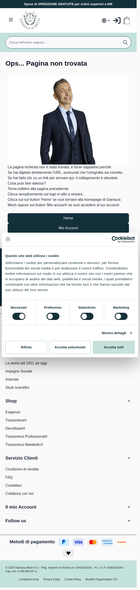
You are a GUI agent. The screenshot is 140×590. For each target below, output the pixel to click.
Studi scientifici (17, 387)
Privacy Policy (51, 579)
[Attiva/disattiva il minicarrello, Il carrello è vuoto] (126, 20)
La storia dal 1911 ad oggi (26, 363)
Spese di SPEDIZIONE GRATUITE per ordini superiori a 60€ (68, 4)
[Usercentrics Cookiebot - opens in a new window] (115, 239)
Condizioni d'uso (29, 579)
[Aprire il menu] (10, 19)
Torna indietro (19, 189)
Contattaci (13, 485)
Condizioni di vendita (22, 469)
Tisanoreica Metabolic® (24, 445)
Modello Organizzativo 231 (101, 579)
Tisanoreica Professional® (26, 436)
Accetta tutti (114, 347)
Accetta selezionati (70, 347)
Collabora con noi (19, 493)
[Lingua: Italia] (106, 20)
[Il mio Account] (116, 20)
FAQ (9, 477)
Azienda (12, 379)
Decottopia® (15, 428)
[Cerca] (125, 42)
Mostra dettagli (114, 333)
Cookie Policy (73, 579)
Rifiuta (26, 347)
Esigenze (12, 412)
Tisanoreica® (16, 420)
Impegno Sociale (18, 371)
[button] (68, 401)
